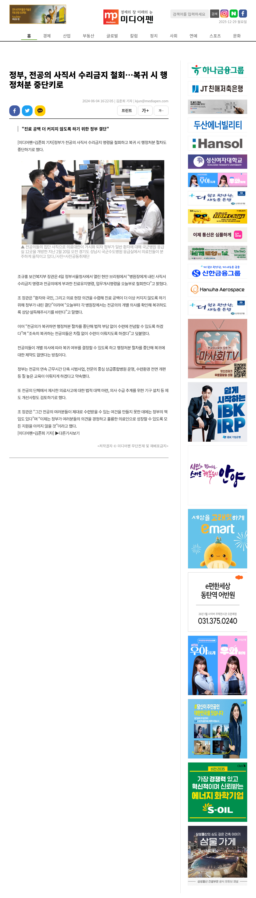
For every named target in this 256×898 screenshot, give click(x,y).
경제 (47, 36)
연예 (193, 36)
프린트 (126, 110)
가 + (145, 110)
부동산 (88, 36)
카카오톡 (40, 110)
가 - (161, 110)
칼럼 (134, 36)
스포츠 (215, 36)
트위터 (27, 110)
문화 (237, 36)
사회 (173, 36)
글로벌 (112, 36)
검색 (215, 13)
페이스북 (14, 110)
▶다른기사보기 (67, 433)
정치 (154, 36)
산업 (67, 36)
